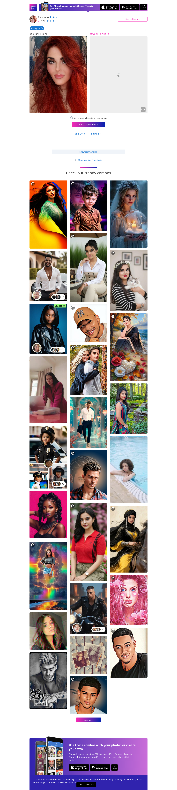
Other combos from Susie (88, 160)
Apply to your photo (88, 124)
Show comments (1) (88, 152)
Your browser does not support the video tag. (119, 74)
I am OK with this (86, 784)
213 (50, 21)
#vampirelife (37, 28)
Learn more (70, 782)
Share (132, 19)
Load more (89, 720)
